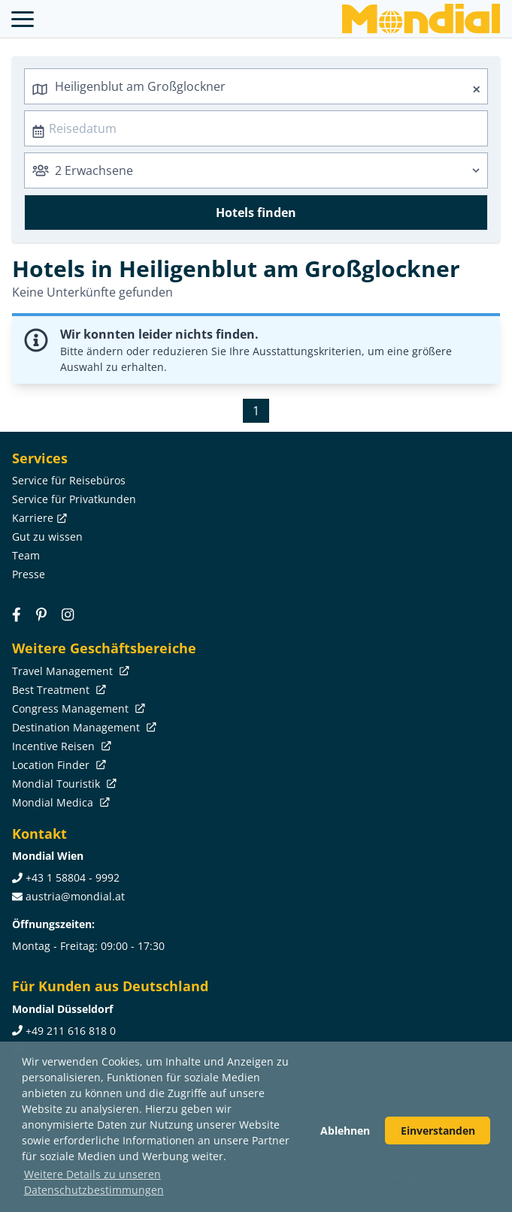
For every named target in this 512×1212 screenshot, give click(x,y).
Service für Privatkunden (74, 499)
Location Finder (57, 765)
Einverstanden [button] (438, 1130)
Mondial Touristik (63, 783)
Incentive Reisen (60, 746)
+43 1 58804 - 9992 (73, 877)
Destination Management (82, 727)
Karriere (38, 518)
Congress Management (77, 708)
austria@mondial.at (75, 896)
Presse (28, 574)
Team (26, 555)
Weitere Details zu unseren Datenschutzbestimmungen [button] (94, 1182)
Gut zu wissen (47, 536)
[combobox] (256, 86)
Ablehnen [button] (345, 1130)
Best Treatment (57, 690)
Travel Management (69, 671)
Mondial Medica (59, 802)
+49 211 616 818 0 (71, 1031)
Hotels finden (256, 212)
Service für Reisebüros (69, 480)
